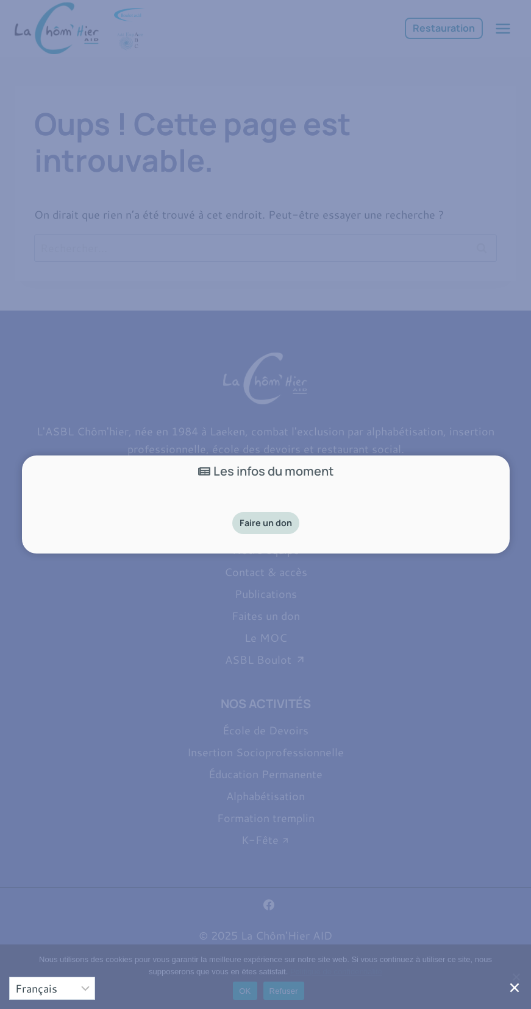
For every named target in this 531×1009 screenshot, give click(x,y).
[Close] (516, 992)
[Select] (52, 988)
